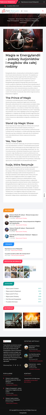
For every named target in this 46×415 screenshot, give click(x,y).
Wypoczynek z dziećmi (23, 288)
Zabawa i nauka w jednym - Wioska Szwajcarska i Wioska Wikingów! (23, 215)
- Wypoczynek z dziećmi (21, 238)
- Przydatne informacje (34, 369)
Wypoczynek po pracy (23, 294)
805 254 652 (27, 382)
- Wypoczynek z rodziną (21, 218)
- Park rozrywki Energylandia (17, 255)
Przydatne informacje (23, 302)
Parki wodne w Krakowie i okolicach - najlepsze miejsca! (23, 235)
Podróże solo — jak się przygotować (35, 365)
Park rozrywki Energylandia (23, 299)
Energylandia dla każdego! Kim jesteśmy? (11, 323)
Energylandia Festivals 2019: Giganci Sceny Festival (31, 323)
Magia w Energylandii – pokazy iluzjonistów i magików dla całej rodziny (23, 21)
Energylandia (23, 412)
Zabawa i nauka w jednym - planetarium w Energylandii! (21, 229)
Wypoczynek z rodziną (31, 19)
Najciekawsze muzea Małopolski (30, 2)
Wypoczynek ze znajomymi (23, 291)
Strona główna (20, 19)
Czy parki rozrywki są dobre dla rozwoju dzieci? (17, 253)
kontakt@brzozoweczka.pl (31, 380)
